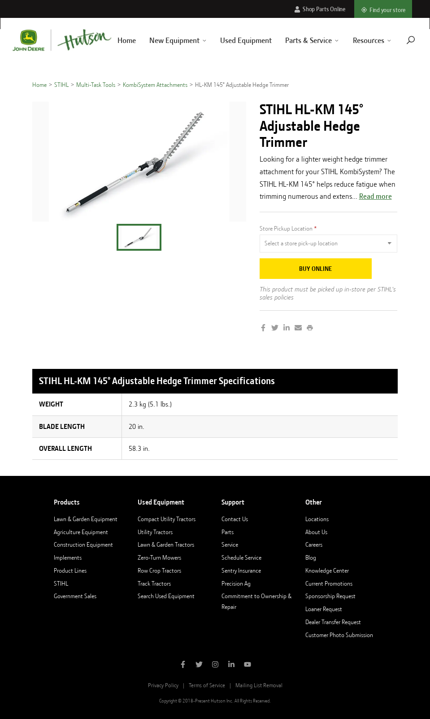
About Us (316, 531)
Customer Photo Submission (339, 634)
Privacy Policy (163, 685)
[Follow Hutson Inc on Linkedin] (231, 665)
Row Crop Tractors (159, 570)
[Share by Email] (298, 328)
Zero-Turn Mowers (159, 557)
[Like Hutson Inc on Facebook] (183, 665)
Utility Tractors (155, 531)
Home (39, 84)
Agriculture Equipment (81, 531)
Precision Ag (236, 583)
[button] (139, 237)
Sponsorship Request (330, 595)
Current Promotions (328, 583)
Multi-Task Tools (95, 84)
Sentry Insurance (241, 570)
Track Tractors (154, 583)
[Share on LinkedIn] (286, 328)
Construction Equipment (83, 544)
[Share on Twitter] (274, 328)
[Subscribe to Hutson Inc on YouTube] (247, 665)
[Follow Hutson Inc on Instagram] (215, 665)
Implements (68, 557)
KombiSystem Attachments (155, 84)
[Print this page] (309, 328)
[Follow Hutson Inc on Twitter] (199, 665)
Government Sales (75, 595)
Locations (317, 518)
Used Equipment (235, 40)
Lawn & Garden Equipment (85, 518)
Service (230, 544)
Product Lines (70, 570)
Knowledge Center (327, 570)
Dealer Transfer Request (333, 621)
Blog (310, 557)
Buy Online (315, 268)
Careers (313, 544)
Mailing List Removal (258, 685)
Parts (228, 531)
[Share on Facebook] (263, 328)
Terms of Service (207, 685)
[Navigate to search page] (400, 40)
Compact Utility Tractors (166, 518)
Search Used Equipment (166, 595)
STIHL (61, 84)
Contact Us (235, 518)
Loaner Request (323, 608)
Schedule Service (241, 557)
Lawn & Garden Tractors (166, 544)
